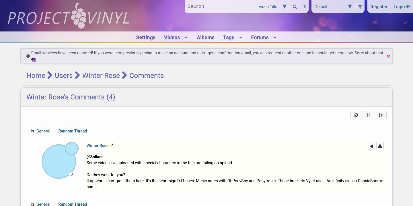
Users (64, 75)
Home (35, 75)
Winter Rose (101, 75)
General (43, 131)
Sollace (97, 156)
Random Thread (73, 131)
